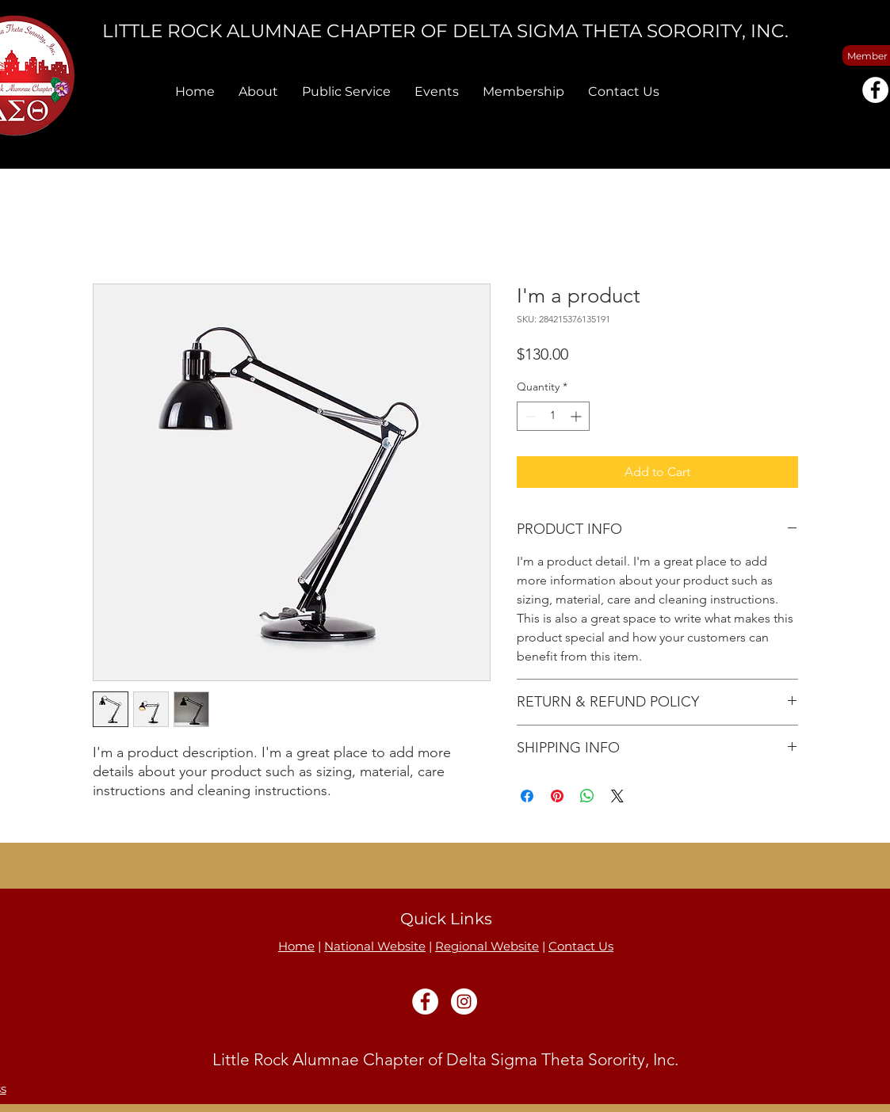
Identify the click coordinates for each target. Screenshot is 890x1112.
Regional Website (487, 946)
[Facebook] (875, 90)
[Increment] (577, 416)
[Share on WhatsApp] (587, 795)
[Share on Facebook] (527, 795)
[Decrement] (529, 416)
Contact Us (580, 946)
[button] (258, 91)
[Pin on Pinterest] (557, 795)
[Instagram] (464, 1001)
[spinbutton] (553, 416)
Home (296, 946)
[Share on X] (617, 795)
